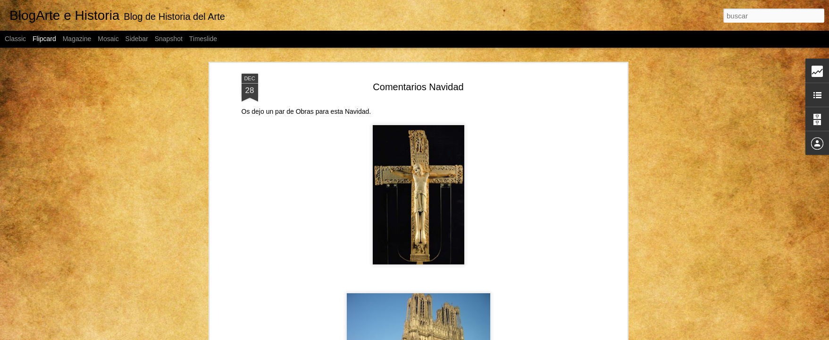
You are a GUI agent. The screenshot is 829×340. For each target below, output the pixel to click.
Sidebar (137, 38)
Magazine (77, 38)
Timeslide (203, 38)
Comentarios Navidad (418, 87)
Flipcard (44, 38)
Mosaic (108, 38)
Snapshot (169, 38)
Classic (15, 38)
